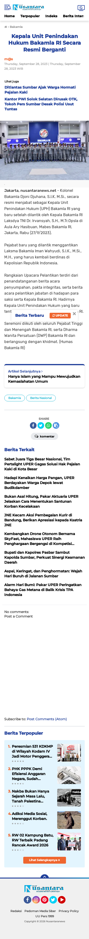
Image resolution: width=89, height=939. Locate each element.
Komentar (44, 436)
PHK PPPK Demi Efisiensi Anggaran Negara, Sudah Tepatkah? (28, 774)
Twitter (55, 902)
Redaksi (16, 911)
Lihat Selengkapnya (44, 860)
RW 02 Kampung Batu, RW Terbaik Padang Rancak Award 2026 (32, 840)
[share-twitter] (40, 425)
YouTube (65, 902)
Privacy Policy (69, 911)
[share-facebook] (33, 425)
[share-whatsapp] (48, 425)
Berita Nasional (41, 398)
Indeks (51, 16)
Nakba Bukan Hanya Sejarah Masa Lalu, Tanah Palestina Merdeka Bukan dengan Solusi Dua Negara (30, 796)
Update (60, 315)
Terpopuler (30, 16)
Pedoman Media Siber (40, 911)
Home (9, 16)
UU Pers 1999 (44, 916)
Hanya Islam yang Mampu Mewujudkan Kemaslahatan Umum (44, 379)
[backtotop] (44, 878)
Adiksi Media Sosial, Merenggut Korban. (29, 816)
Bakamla (14, 398)
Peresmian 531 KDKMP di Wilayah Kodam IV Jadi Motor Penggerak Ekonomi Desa (32, 751)
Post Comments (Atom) (47, 719)
